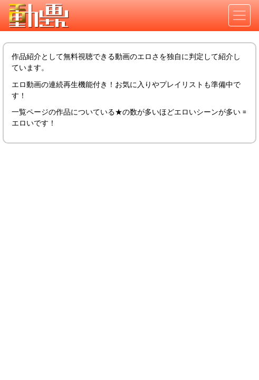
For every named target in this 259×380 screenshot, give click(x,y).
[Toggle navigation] (239, 15)
